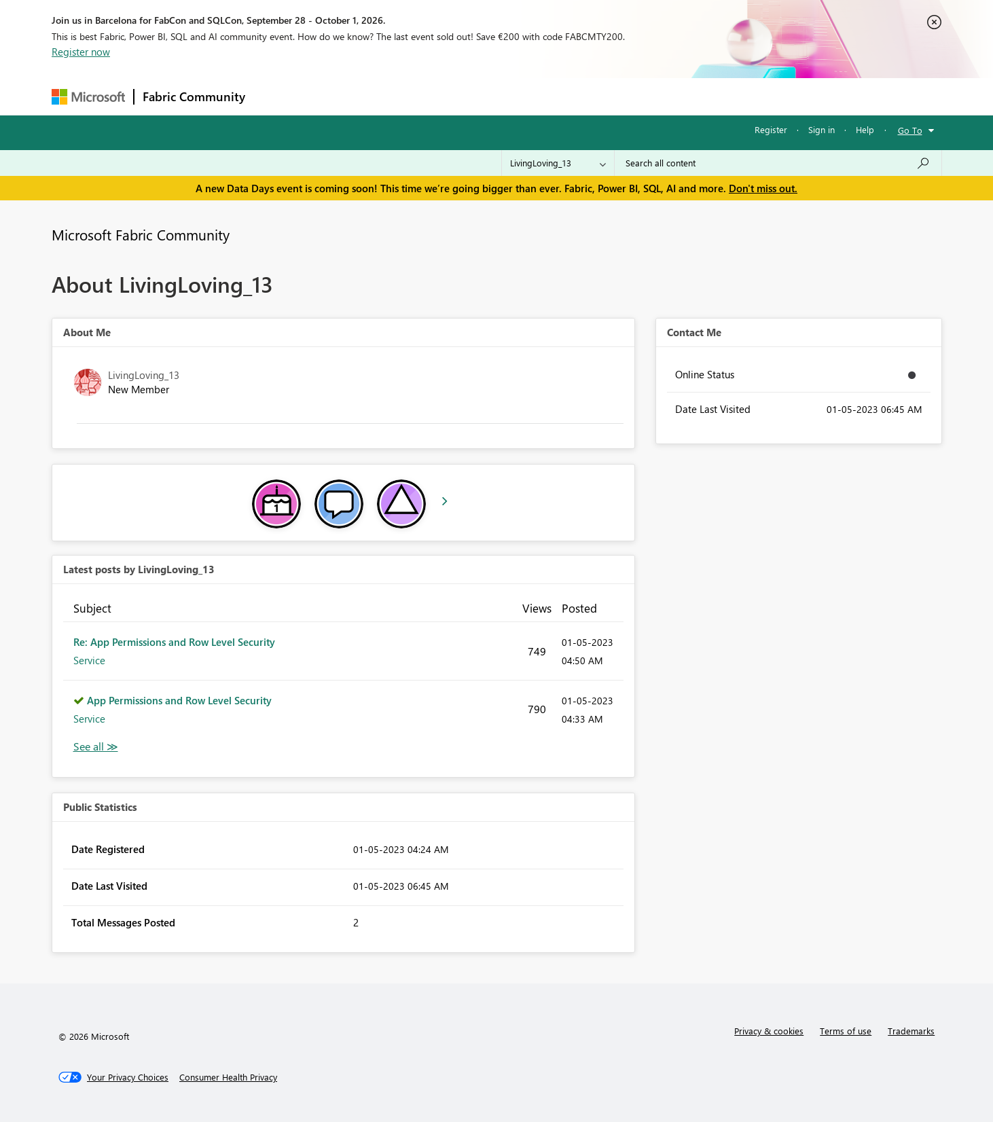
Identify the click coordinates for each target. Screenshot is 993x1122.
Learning (565, 96)
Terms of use (845, 1030)
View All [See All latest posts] (95, 747)
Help (865, 129)
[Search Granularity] (558, 163)
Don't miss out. (763, 188)
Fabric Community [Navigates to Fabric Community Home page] (194, 96)
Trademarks (911, 1030)
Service (89, 660)
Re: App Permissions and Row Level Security (174, 642)
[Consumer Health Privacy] (228, 1077)
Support (622, 96)
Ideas (391, 96)
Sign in (821, 129)
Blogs (513, 96)
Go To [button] (910, 130)
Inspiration (336, 96)
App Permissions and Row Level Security (179, 700)
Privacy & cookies (769, 1030)
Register (771, 129)
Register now (81, 51)
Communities (452, 96)
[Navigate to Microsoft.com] (88, 97)
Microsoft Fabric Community (141, 234)
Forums (276, 96)
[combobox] (778, 163)
